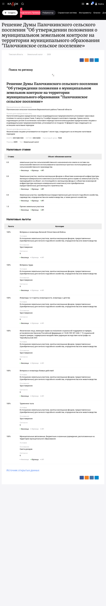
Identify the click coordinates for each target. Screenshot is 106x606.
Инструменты (85, 13)
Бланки (97, 13)
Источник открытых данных (22, 470)
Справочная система (67, 13)
